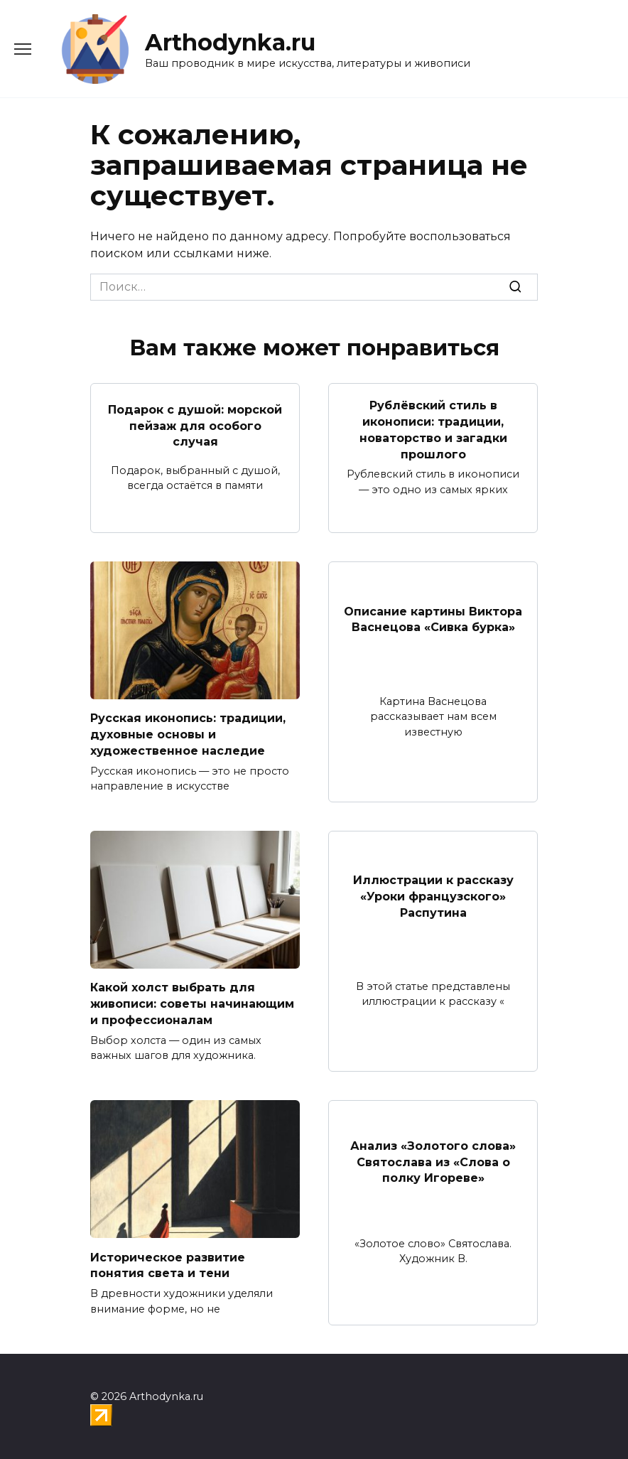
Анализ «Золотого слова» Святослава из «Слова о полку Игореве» (433, 1159)
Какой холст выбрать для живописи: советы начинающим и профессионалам (192, 1002)
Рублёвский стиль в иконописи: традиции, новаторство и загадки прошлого (433, 429)
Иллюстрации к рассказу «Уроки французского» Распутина (433, 894)
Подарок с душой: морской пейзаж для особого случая (195, 425)
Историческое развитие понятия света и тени (167, 1262)
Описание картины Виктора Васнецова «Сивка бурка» (433, 617)
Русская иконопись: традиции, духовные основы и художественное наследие (188, 733)
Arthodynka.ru (230, 42)
